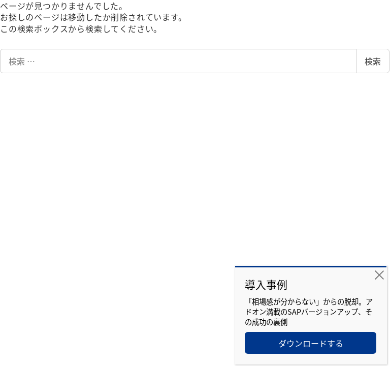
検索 (373, 61)
